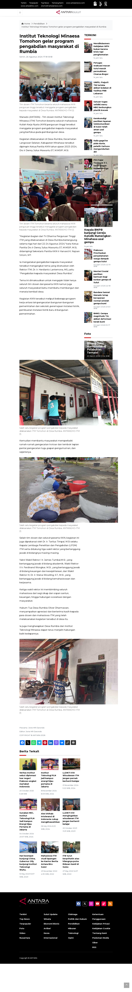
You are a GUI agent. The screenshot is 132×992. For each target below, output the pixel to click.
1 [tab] (90, 361)
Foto (87, 333)
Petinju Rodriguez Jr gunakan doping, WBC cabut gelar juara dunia (102, 185)
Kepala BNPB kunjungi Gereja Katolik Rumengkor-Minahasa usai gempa (97, 236)
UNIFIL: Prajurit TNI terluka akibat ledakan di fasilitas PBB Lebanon (102, 88)
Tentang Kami (57, 3)
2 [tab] (94, 361)
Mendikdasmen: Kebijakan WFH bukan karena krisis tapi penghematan (102, 49)
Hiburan (72, 928)
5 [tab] (106, 361)
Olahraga (72, 914)
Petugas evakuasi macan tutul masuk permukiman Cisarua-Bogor (102, 68)
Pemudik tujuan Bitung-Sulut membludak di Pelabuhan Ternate (97, 346)
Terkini (23, 3)
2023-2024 (71, 146)
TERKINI (90, 35)
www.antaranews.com (75, 3)
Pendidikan (39, 23)
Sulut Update (50, 914)
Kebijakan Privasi (101, 924)
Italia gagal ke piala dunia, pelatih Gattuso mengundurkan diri (102, 146)
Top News (45, 3)
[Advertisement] (49, 338)
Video (22, 933)
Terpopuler (33, 3)
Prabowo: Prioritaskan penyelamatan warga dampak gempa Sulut (101, 256)
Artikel (47, 928)
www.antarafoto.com (29, 6)
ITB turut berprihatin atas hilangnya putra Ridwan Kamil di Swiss (71, 861)
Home (26, 23)
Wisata (47, 919)
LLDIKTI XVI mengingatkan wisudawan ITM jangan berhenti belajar (71, 818)
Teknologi (73, 933)
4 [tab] (102, 361)
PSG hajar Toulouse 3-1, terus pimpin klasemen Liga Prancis (101, 165)
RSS (94, 947)
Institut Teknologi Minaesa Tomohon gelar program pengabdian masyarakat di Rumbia (63, 27)
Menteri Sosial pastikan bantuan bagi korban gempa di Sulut (102, 277)
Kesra (46, 933)
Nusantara (24, 938)
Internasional (50, 938)
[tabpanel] (98, 350)
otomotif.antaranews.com (51, 6)
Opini (71, 938)
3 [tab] (98, 361)
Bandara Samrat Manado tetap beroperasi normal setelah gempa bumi (102, 298)
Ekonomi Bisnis (51, 924)
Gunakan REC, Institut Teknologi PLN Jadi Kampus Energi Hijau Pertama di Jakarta (26, 821)
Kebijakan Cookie (101, 928)
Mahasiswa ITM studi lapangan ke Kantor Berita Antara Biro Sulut (49, 861)
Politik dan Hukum (77, 919)
